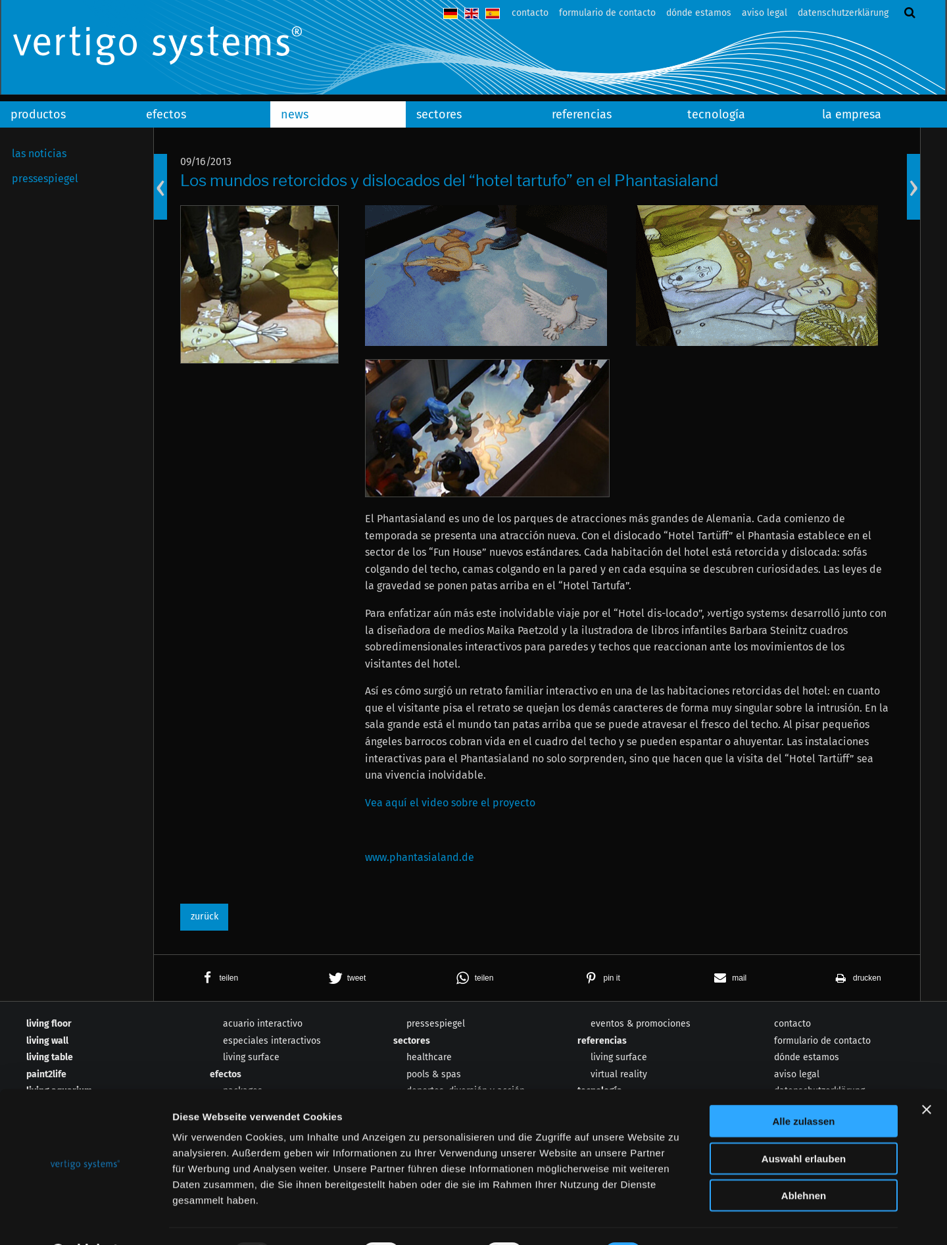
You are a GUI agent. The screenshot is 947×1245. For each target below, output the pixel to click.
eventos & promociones (641, 1023)
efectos (166, 114)
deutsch (450, 13)
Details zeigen (699, 1219)
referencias (582, 114)
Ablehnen (803, 1161)
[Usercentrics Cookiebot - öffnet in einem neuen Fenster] (85, 1219)
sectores (439, 114)
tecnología (716, 114)
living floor (49, 1023)
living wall (47, 1040)
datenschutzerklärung (843, 12)
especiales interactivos (272, 1040)
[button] (217, 978)
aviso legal (764, 12)
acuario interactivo (263, 1023)
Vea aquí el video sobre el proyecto (450, 802)
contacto (530, 12)
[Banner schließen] (926, 1075)
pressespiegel (45, 178)
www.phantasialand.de (419, 857)
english (471, 13)
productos (38, 114)
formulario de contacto (607, 12)
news (294, 114)
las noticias (39, 153)
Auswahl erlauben (804, 1124)
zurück (204, 916)
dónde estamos (698, 12)
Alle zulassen (803, 1086)
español (492, 13)
